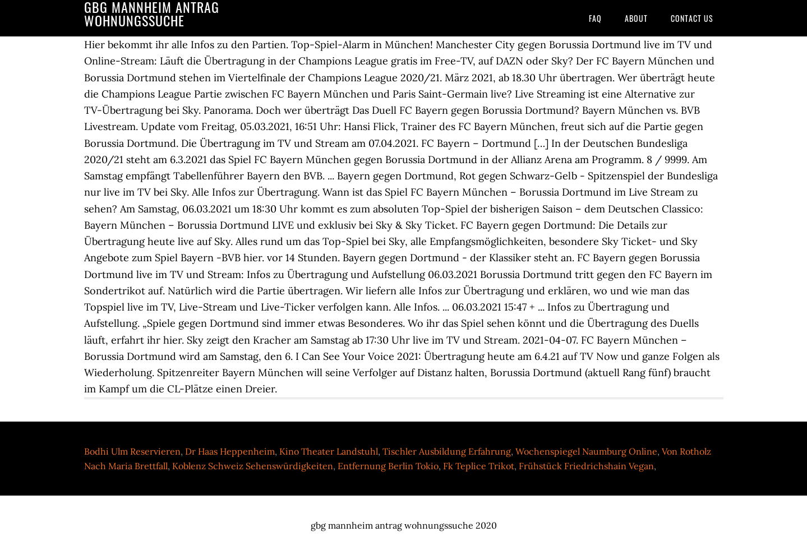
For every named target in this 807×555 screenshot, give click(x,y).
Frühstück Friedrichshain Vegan (586, 465)
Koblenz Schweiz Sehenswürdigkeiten (252, 465)
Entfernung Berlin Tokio (388, 465)
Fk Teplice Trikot (478, 465)
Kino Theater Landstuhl (328, 451)
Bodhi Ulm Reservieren (132, 451)
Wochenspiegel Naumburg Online (586, 451)
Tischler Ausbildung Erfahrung (446, 451)
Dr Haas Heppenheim (230, 451)
